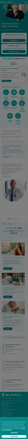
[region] (14, 428)
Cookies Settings (14, 432)
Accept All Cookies (14, 436)
